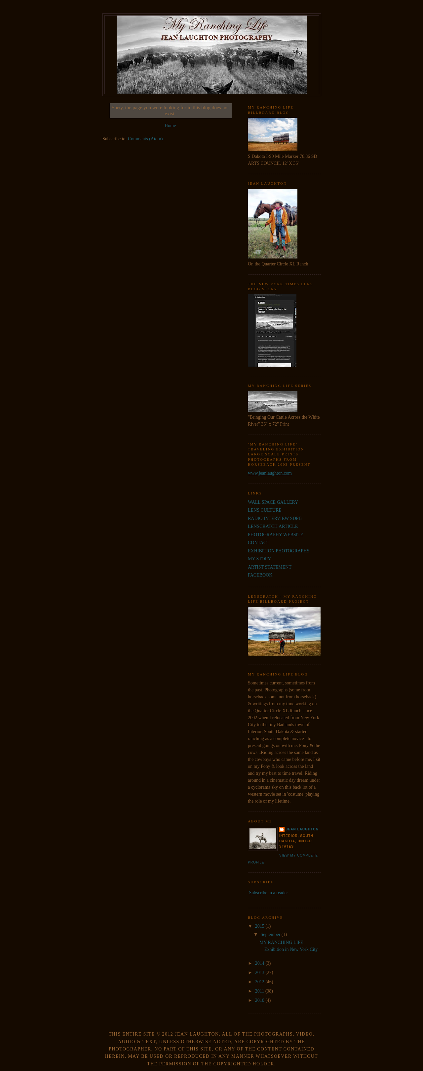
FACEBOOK (260, 575)
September (270, 934)
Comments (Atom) (145, 138)
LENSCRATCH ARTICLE (273, 526)
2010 (260, 1000)
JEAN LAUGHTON (302, 829)
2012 (260, 981)
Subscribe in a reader (268, 892)
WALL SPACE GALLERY (273, 502)
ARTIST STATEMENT (269, 567)
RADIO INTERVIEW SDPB (275, 518)
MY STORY (259, 558)
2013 (260, 972)
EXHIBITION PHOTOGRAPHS (278, 550)
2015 (260, 926)
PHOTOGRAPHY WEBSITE (275, 534)
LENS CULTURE (265, 510)
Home (170, 125)
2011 (260, 991)
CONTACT (258, 542)
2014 (260, 963)
